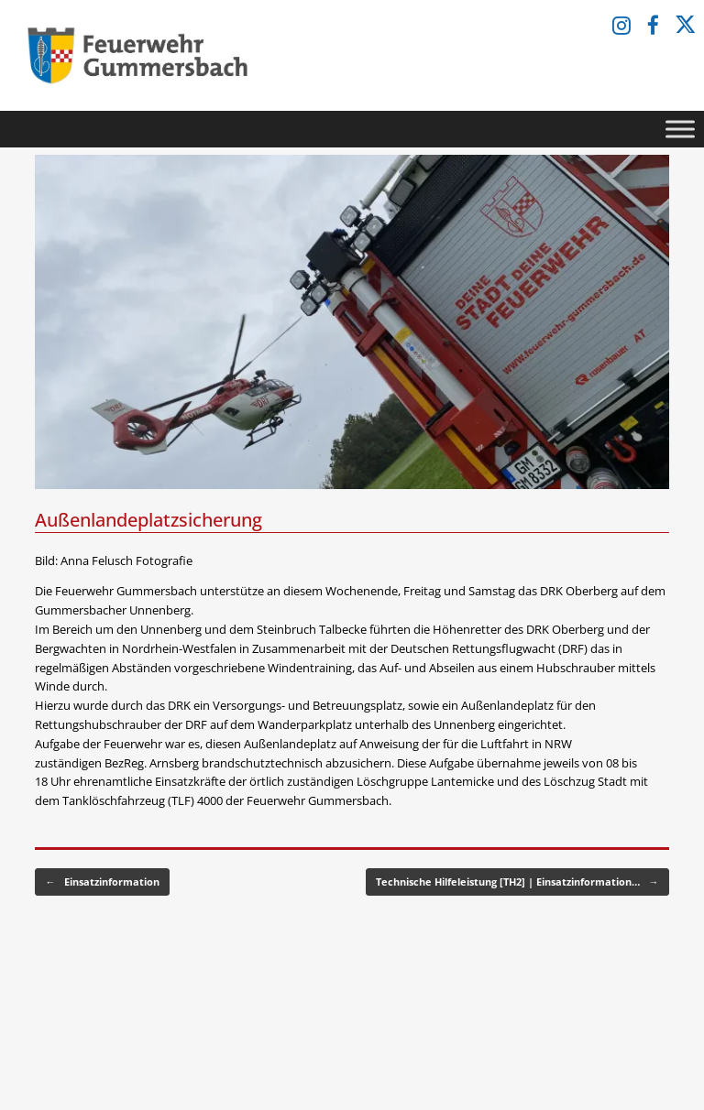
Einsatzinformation (102, 882)
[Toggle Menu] (680, 128)
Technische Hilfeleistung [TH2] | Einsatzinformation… (517, 882)
